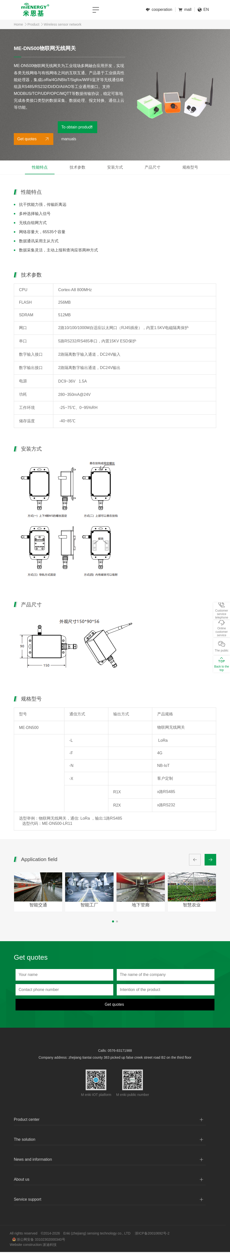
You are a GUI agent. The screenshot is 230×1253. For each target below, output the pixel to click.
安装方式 (115, 167)
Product (33, 24)
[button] (113, 921)
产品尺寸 (152, 167)
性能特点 (40, 167)
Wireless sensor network (62, 24)
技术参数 (77, 167)
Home (18, 24)
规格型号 (190, 167)
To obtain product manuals (76, 129)
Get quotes (27, 139)
